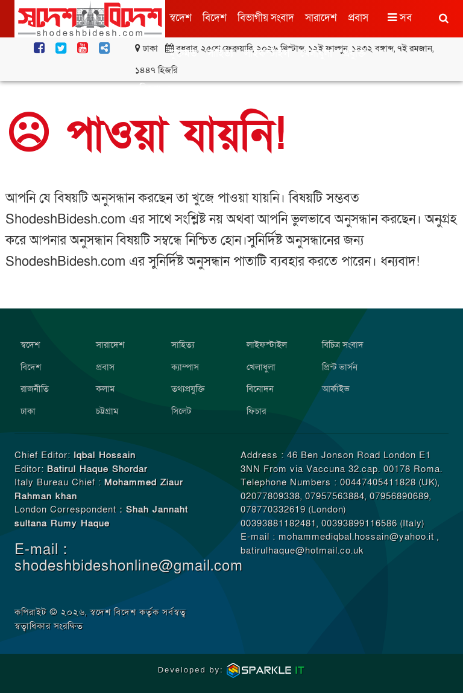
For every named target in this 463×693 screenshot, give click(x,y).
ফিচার (256, 411)
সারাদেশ (321, 18)
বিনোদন (154, 89)
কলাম (105, 389)
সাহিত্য (220, 53)
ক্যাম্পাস (185, 367)
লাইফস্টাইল (266, 53)
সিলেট (181, 411)
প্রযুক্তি (354, 53)
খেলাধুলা (316, 53)
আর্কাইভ (336, 389)
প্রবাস (358, 18)
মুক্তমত (183, 53)
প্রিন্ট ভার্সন (339, 367)
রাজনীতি (34, 389)
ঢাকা (28, 411)
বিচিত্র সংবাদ (343, 345)
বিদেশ (215, 18)
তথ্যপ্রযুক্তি (188, 389)
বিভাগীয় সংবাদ (266, 18)
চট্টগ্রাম (107, 411)
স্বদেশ (180, 18)
